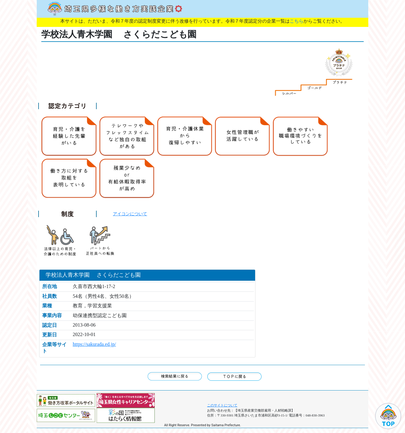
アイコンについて (130, 213)
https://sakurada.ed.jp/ (94, 344)
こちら (296, 21)
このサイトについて (222, 405)
